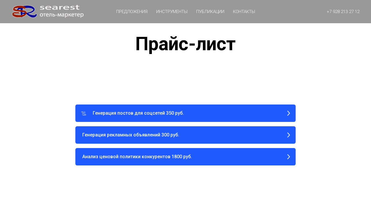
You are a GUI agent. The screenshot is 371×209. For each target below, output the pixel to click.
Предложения (132, 11)
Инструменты (172, 11)
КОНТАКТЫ (244, 11)
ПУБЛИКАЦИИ (210, 11)
